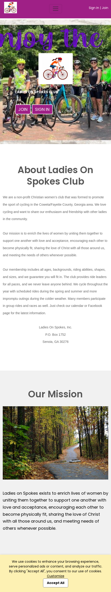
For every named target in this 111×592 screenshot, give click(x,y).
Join (105, 7)
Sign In (94, 7)
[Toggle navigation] (55, 8)
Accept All (55, 583)
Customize (55, 576)
